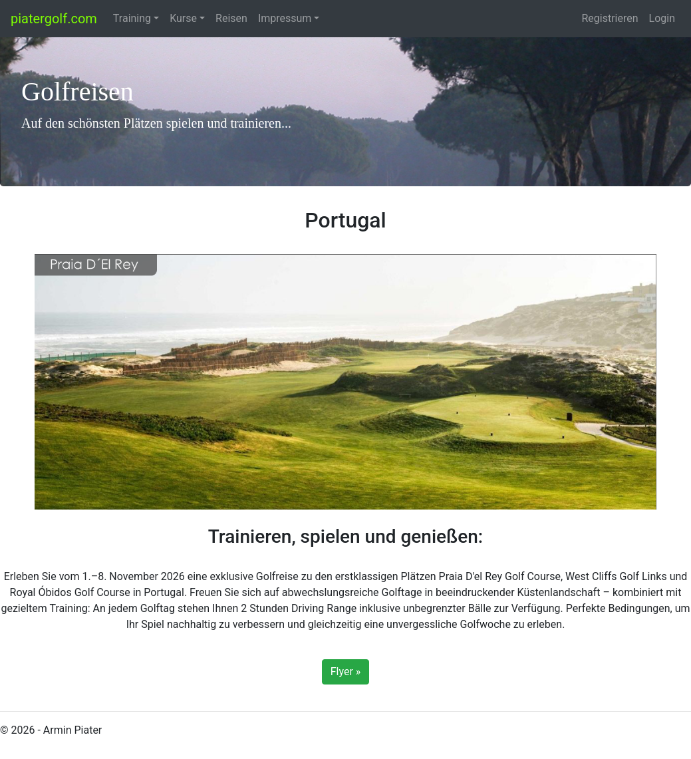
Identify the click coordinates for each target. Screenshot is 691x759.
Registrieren (609, 18)
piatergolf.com (54, 19)
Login (662, 18)
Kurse (183, 18)
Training (132, 18)
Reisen (231, 18)
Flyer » (346, 671)
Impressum (285, 18)
